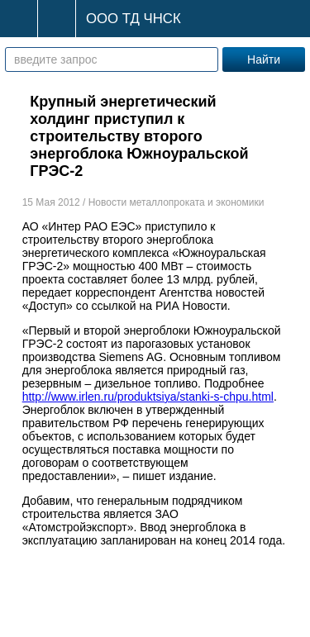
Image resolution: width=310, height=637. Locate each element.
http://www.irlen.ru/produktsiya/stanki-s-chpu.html (148, 396)
